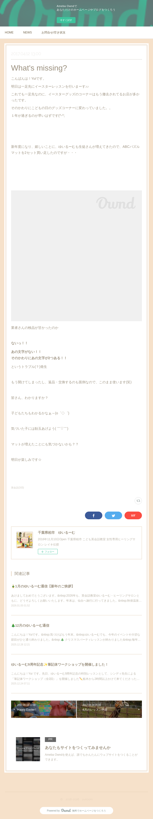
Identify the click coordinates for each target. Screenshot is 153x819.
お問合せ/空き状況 (53, 32)
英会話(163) (17, 487)
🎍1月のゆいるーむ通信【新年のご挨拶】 (43, 586)
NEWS (27, 32)
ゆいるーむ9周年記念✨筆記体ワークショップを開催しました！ (59, 664)
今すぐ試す (66, 20)
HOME (9, 32)
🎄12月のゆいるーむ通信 (30, 625)
